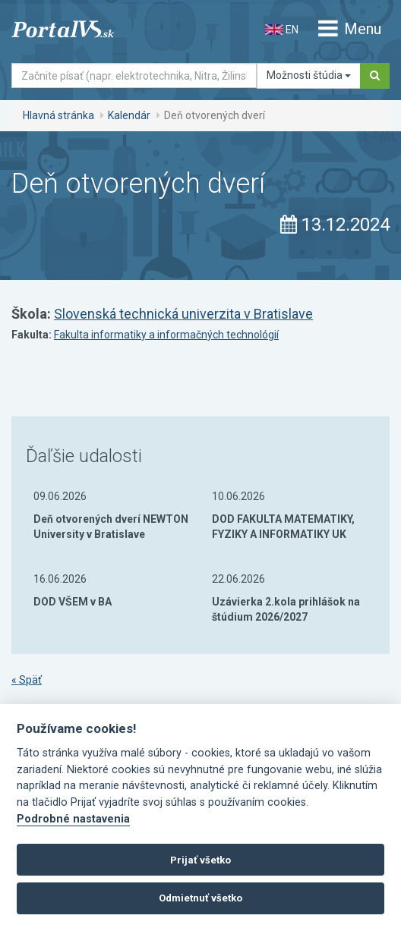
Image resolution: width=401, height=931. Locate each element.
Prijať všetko (200, 860)
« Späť (26, 680)
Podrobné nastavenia (73, 819)
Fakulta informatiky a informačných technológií (166, 335)
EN (281, 30)
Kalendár (129, 115)
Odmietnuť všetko (200, 898)
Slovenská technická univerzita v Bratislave (183, 314)
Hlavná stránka (58, 115)
